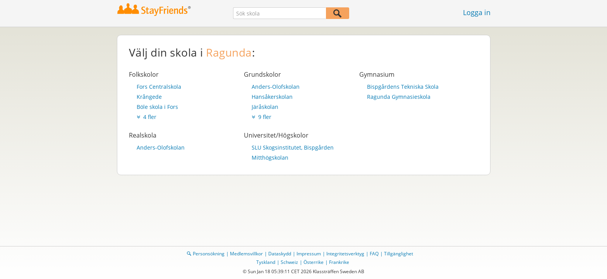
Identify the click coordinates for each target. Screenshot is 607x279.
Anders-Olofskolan (276, 86)
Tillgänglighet (398, 253)
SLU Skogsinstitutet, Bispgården (293, 147)
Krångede (149, 96)
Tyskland (265, 262)
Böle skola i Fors (157, 106)
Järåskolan (265, 106)
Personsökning (209, 253)
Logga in (476, 12)
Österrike (314, 262)
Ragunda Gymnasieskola (398, 96)
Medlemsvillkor (246, 253)
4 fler (146, 117)
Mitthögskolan (270, 157)
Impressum (309, 253)
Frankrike (339, 262)
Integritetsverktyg (345, 253)
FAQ (374, 253)
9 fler (261, 117)
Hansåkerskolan (272, 96)
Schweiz (289, 262)
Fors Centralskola (159, 86)
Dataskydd (279, 253)
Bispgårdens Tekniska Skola (403, 86)
